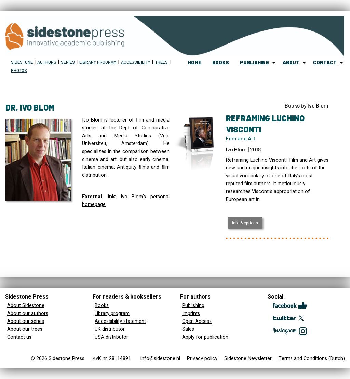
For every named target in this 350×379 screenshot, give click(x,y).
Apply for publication (205, 337)
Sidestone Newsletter (248, 358)
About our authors (27, 313)
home (194, 62)
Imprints (191, 313)
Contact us (19, 337)
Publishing (193, 305)
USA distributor (111, 337)
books (220, 62)
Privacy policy (202, 358)
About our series (25, 321)
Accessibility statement (120, 321)
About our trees (24, 329)
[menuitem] (195, 62)
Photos (19, 70)
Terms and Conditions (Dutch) (312, 358)
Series (68, 62)
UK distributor (110, 329)
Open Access (197, 321)
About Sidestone (25, 305)
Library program (98, 62)
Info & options (245, 223)
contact (325, 62)
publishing (254, 62)
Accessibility (135, 62)
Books (102, 305)
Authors (46, 62)
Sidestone (22, 62)
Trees (161, 62)
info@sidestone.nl (160, 358)
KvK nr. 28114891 (112, 358)
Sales (188, 329)
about (291, 62)
